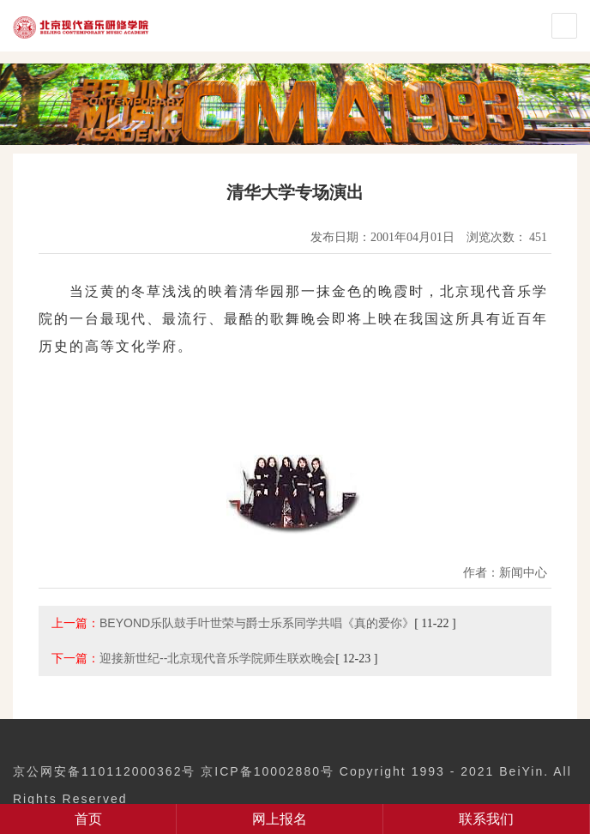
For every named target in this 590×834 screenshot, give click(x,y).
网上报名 (279, 819)
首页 (88, 819)
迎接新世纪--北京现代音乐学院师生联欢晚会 (217, 658)
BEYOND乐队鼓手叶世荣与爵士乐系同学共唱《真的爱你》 (256, 623)
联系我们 (486, 819)
